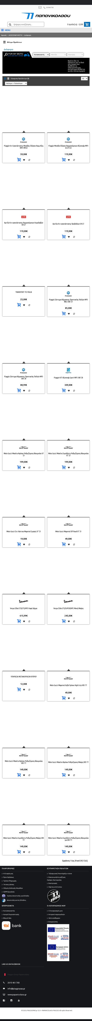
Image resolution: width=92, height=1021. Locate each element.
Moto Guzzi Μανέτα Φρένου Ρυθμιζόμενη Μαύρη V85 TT (68, 762)
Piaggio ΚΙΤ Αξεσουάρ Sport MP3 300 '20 (68, 378)
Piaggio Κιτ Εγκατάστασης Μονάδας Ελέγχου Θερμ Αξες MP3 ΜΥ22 (23, 147)
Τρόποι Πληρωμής (9, 881)
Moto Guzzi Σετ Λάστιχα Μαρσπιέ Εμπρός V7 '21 (23, 531)
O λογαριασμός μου (55, 911)
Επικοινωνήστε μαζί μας (68, 878)
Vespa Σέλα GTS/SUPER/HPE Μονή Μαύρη (68, 608)
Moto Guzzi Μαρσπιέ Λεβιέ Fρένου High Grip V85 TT (68, 685)
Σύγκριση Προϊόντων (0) (20, 78)
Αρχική (3, 35)
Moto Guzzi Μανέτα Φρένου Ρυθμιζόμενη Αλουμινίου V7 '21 (24, 454)
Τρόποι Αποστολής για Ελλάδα (15, 896)
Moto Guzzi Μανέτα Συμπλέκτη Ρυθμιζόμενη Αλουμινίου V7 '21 (68, 454)
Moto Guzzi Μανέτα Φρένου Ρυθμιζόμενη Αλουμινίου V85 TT (24, 762)
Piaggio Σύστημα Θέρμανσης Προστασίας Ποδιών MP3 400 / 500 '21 (68, 301)
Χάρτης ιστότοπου (54, 887)
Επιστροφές (52, 883)
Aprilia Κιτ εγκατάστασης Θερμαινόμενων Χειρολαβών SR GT (23, 224)
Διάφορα (27, 35)
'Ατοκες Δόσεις (8, 885)
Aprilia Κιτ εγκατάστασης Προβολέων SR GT (68, 224)
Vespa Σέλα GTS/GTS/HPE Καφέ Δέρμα (23, 608)
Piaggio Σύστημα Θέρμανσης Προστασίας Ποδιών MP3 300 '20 (23, 377)
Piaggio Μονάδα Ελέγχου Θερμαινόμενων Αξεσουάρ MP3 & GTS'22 (68, 147)
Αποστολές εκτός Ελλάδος (14, 900)
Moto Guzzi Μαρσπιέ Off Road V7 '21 (68, 531)
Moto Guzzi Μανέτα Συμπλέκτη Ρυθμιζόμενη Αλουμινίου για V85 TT (68, 839)
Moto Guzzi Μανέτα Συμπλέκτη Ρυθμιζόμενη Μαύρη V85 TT (23, 839)
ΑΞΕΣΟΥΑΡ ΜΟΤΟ (15, 35)
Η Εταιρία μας (7, 874)
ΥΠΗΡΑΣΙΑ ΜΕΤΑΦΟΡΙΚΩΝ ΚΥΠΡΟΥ (24, 677)
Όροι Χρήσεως (8, 877)
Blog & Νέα (6, 918)
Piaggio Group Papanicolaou (18, 974)
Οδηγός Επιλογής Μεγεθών (12, 888)
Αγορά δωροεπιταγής (10, 915)
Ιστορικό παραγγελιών (56, 915)
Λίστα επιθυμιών (53, 918)
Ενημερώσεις (52, 922)
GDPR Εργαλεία (8, 892)
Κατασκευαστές (8, 911)
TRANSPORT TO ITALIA (23, 292)
